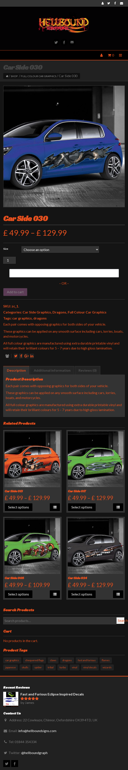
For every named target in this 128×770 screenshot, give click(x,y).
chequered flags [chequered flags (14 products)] (34, 660)
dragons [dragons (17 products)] (67, 660)
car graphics (22, 318)
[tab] (16, 370)
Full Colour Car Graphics (38, 76)
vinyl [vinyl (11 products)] (74, 667)
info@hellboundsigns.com (37, 731)
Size (5, 248)
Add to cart (15, 292)
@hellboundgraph (34, 753)
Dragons (59, 312)
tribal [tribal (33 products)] (51, 667)
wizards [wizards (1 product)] (107, 667)
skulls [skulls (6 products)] (25, 667)
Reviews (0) (88, 370)
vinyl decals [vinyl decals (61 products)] (90, 667)
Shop (14, 76)
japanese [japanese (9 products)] (10, 667)
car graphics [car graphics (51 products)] (12, 660)
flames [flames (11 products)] (106, 660)
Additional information (52, 370)
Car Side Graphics (37, 312)
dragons (40, 318)
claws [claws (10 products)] (53, 660)
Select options (18, 507)
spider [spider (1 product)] (38, 667)
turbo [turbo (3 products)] (63, 667)
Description (16, 370)
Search (121, 620)
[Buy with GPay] (64, 273)
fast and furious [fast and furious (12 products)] (87, 660)
